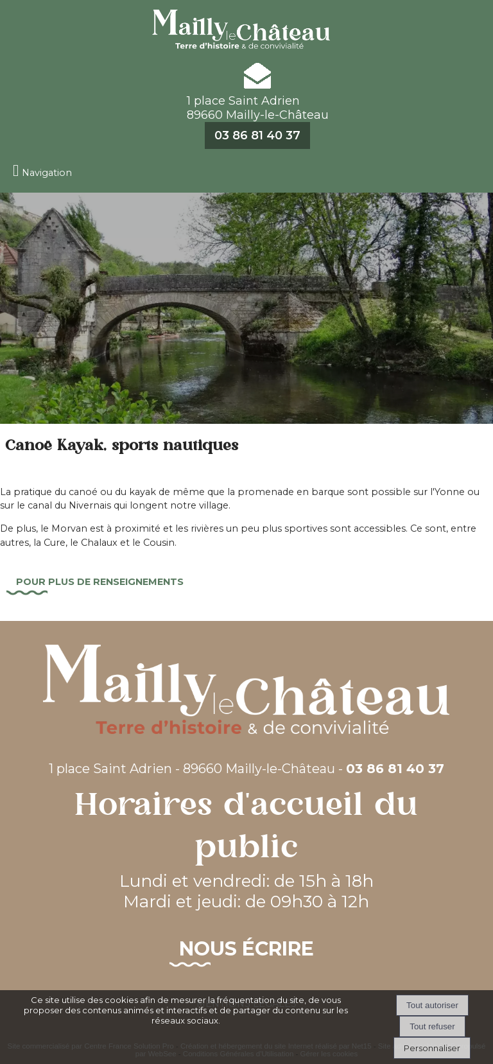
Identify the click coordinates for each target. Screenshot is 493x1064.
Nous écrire (246, 949)
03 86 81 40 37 (257, 135)
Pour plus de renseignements (100, 582)
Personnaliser (432, 1048)
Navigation (47, 173)
